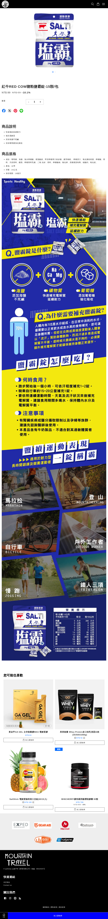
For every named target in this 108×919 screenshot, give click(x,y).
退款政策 (62, 907)
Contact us (7, 885)
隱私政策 (54, 907)
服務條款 (46, 907)
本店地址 (6, 882)
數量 (3, 101)
